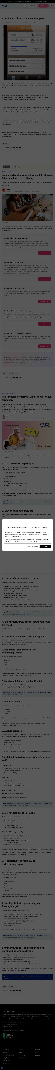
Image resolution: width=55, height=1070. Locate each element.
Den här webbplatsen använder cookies (17, 527)
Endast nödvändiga (33, 546)
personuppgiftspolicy (17, 539)
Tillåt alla (45, 546)
